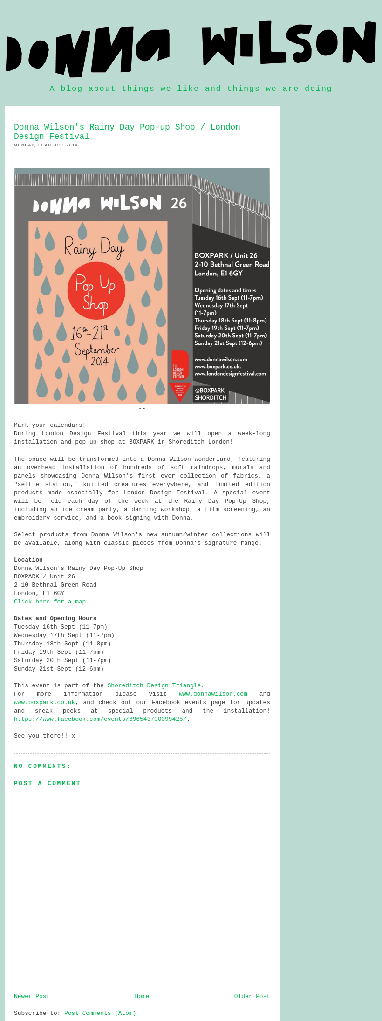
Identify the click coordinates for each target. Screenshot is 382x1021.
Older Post (252, 996)
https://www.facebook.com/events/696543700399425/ (100, 719)
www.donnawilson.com (213, 694)
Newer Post (32, 996)
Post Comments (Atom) (100, 1013)
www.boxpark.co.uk (44, 702)
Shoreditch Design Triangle (154, 685)
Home (142, 996)
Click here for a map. (51, 601)
